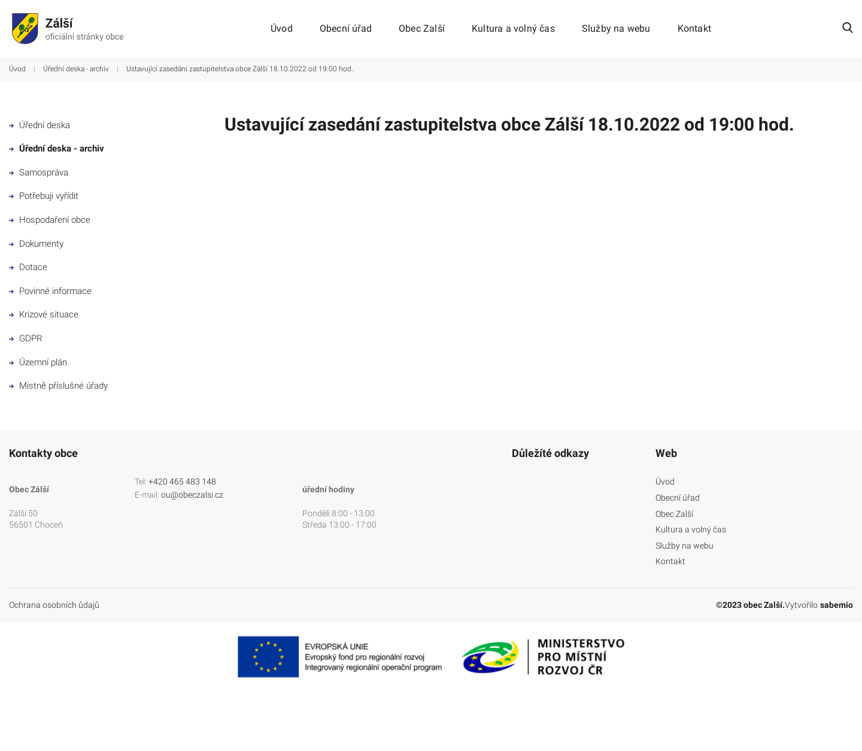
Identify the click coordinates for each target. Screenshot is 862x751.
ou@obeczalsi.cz (192, 494)
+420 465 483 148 (182, 481)
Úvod (282, 29)
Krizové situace (43, 314)
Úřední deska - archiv (76, 69)
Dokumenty (36, 243)
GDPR (26, 338)
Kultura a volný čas (513, 29)
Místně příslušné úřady (58, 385)
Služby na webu (616, 29)
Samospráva (38, 172)
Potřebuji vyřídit (43, 195)
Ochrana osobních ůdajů (54, 605)
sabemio (836, 605)
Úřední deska (39, 125)
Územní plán (38, 362)
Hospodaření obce (49, 219)
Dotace (28, 267)
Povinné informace (50, 291)
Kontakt (694, 29)
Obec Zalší (422, 29)
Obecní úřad (346, 29)
